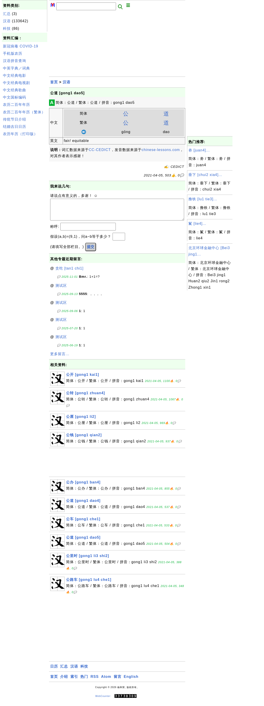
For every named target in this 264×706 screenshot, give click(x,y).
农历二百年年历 (16, 105)
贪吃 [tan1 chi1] (69, 273)
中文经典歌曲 (14, 90)
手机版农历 (12, 53)
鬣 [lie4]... (197, 223)
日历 (54, 671)
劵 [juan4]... (199, 150)
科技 (7, 28)
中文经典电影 (14, 75)
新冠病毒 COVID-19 (20, 46)
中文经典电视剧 (16, 83)
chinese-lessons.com (161, 150)
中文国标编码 (14, 97)
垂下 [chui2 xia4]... (205, 175)
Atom (106, 681)
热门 (84, 681)
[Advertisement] (24, 206)
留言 (117, 681)
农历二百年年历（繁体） (24, 112)
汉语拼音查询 (14, 61)
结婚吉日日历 (14, 127)
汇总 (7, 14)
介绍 (64, 681)
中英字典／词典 (16, 68)
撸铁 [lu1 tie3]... (202, 199)
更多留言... (59, 358)
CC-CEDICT (100, 150)
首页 (54, 82)
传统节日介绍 (14, 119)
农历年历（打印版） (20, 134)
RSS (95, 681)
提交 (90, 251)
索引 (74, 681)
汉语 (7, 21)
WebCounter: (103, 700)
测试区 (61, 290)
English (131, 681)
